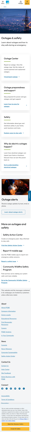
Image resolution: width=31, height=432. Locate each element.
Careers (4, 328)
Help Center (5, 369)
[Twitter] (7, 389)
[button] (3, 2)
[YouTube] (15, 389)
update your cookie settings (8, 421)
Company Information (8, 311)
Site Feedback (6, 373)
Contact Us (5, 366)
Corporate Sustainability (9, 353)
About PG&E (5, 308)
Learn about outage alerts (13, 212)
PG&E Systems (6, 332)
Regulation (5, 403)
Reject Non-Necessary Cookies (15, 424)
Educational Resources (9, 319)
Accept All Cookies (15, 429)
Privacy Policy (23, 419)
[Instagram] (19, 389)
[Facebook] (2, 389)
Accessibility (5, 396)
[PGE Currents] (24, 389)
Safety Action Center (8, 356)
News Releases (6, 349)
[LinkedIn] (11, 389)
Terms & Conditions (7, 400)
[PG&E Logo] (7, 2)
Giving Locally (6, 315)
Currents (4, 345)
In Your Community (7, 336)
